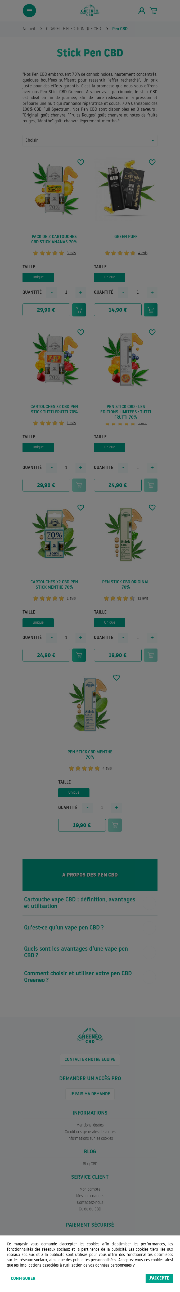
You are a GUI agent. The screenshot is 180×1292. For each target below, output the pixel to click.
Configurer (23, 1279)
